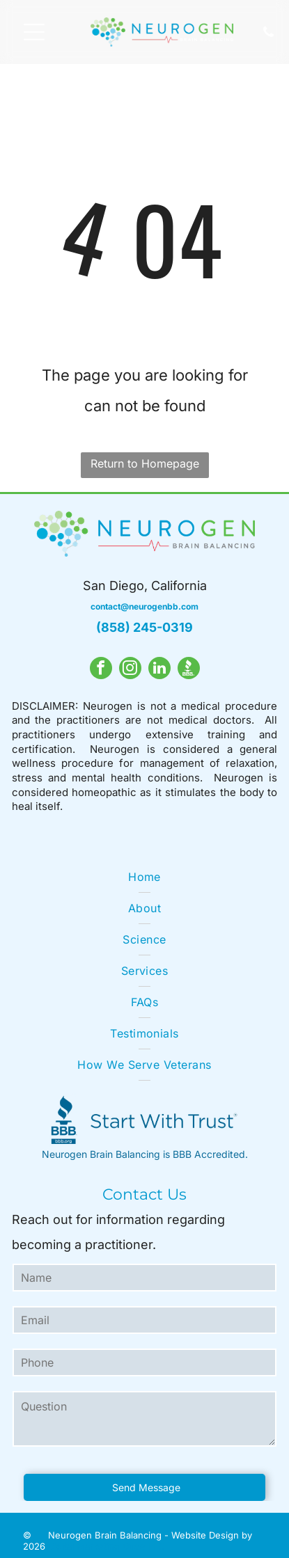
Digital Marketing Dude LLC (106, 1546)
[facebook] (101, 670)
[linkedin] (159, 670)
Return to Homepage (145, 463)
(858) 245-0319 (144, 627)
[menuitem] (144, 877)
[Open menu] (34, 32)
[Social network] (189, 670)
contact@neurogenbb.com (144, 606)
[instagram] (130, 670)
